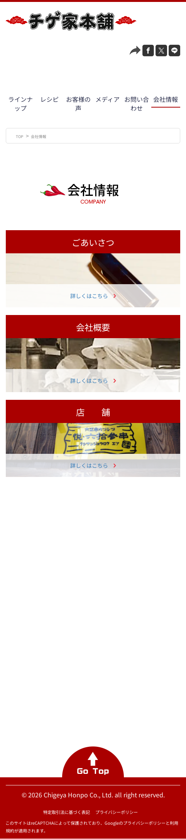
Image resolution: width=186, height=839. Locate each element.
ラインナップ (20, 104)
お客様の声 (78, 104)
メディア (107, 99)
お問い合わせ (136, 104)
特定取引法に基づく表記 (66, 812)
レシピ (49, 99)
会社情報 (165, 99)
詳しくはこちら (89, 296)
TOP (20, 136)
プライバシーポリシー (116, 812)
